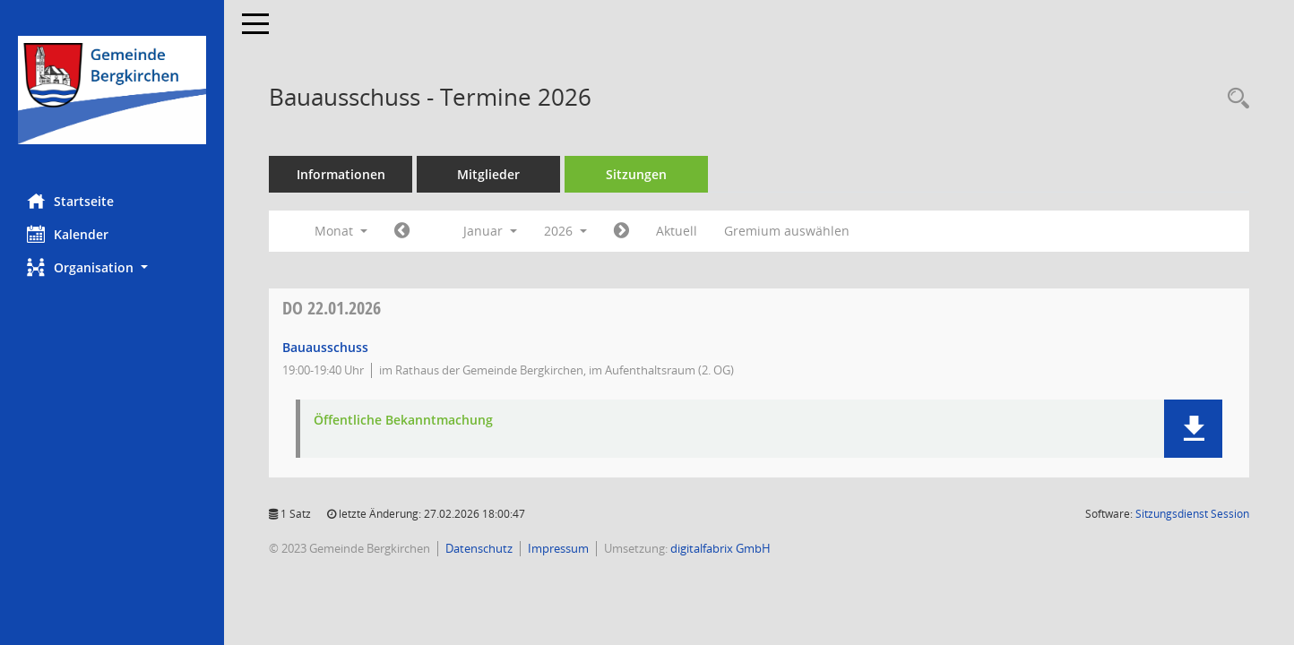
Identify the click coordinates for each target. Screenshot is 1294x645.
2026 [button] (565, 230)
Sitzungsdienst (1192, 513)
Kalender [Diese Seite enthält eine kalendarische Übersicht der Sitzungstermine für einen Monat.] (67, 234)
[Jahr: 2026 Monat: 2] (621, 231)
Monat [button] (341, 230)
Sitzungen (636, 174)
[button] (112, 267)
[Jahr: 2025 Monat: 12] (402, 231)
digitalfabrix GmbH (720, 548)
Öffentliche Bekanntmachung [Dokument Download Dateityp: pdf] (403, 420)
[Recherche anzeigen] (1234, 99)
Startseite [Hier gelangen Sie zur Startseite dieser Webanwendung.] (70, 201)
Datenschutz (479, 548)
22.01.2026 (331, 308)
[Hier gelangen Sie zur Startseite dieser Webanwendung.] (112, 90)
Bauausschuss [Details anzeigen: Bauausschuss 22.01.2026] (325, 347)
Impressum (558, 548)
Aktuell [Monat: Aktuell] (676, 230)
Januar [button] (490, 230)
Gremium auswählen (787, 230)
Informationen (341, 174)
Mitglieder (488, 174)
